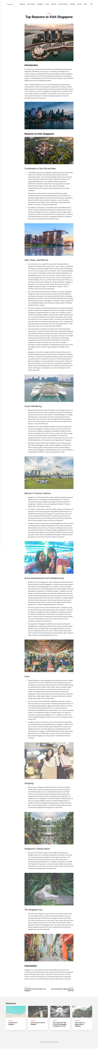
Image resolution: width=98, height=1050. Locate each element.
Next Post (61, 989)
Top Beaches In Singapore (13, 1025)
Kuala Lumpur (31, 4)
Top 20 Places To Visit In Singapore (38, 1025)
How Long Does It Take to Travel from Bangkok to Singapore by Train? (60, 1025)
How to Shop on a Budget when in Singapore (80, 1025)
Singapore (40, 4)
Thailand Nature (63, 4)
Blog (85, 4)
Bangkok (72, 4)
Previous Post (36, 989)
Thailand (53, 4)
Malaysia (22, 4)
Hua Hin (79, 4)
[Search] (91, 4)
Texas (47, 4)
